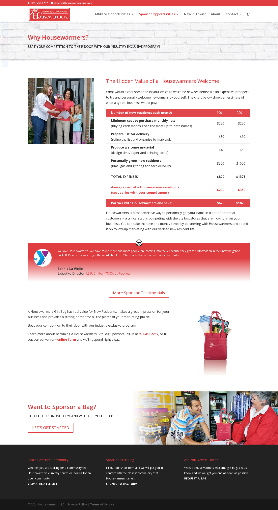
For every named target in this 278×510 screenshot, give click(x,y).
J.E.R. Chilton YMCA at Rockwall (108, 273)
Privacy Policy (77, 504)
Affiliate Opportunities (112, 14)
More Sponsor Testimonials (139, 292)
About (216, 14)
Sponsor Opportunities (157, 14)
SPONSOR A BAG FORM (121, 484)
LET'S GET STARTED (50, 427)
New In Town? (195, 14)
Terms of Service (102, 504)
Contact (232, 14)
